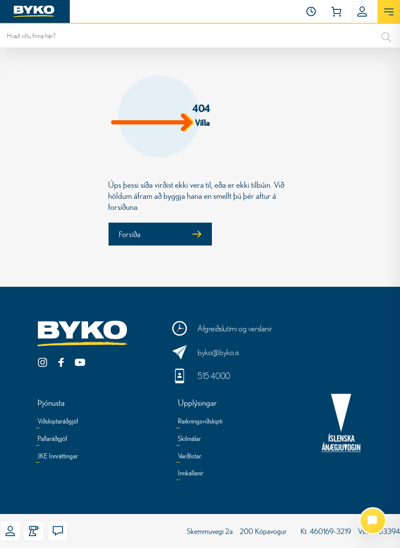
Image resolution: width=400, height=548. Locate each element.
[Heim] (35, 11)
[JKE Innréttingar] (57, 457)
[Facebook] (61, 362)
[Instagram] (42, 362)
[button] (311, 11)
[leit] (200, 36)
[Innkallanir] (190, 474)
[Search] (386, 35)
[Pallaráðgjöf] (52, 440)
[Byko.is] (84, 334)
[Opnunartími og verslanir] (222, 328)
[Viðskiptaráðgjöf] (57, 422)
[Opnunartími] (311, 11)
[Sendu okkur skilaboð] (222, 352)
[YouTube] (80, 362)
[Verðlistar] (189, 457)
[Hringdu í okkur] (222, 376)
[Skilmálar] (189, 440)
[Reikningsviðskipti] (200, 422)
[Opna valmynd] (388, 12)
